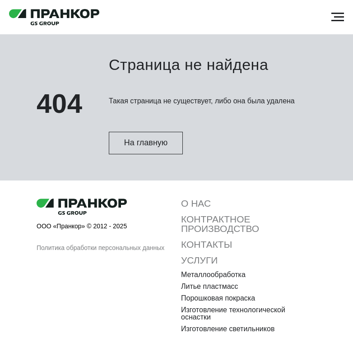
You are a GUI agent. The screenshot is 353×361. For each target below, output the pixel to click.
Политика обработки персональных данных (100, 247)
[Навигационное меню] (337, 17)
